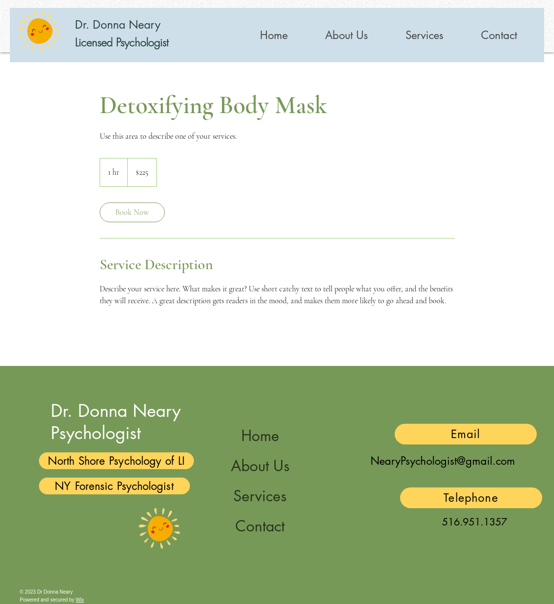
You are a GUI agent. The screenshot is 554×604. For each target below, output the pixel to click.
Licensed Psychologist (122, 42)
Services (260, 496)
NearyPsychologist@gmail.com (442, 461)
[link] (132, 212)
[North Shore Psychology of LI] (116, 460)
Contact (260, 526)
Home (260, 435)
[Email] (466, 434)
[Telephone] (471, 497)
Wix (79, 600)
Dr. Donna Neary (117, 24)
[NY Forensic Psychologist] (114, 486)
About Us (260, 466)
